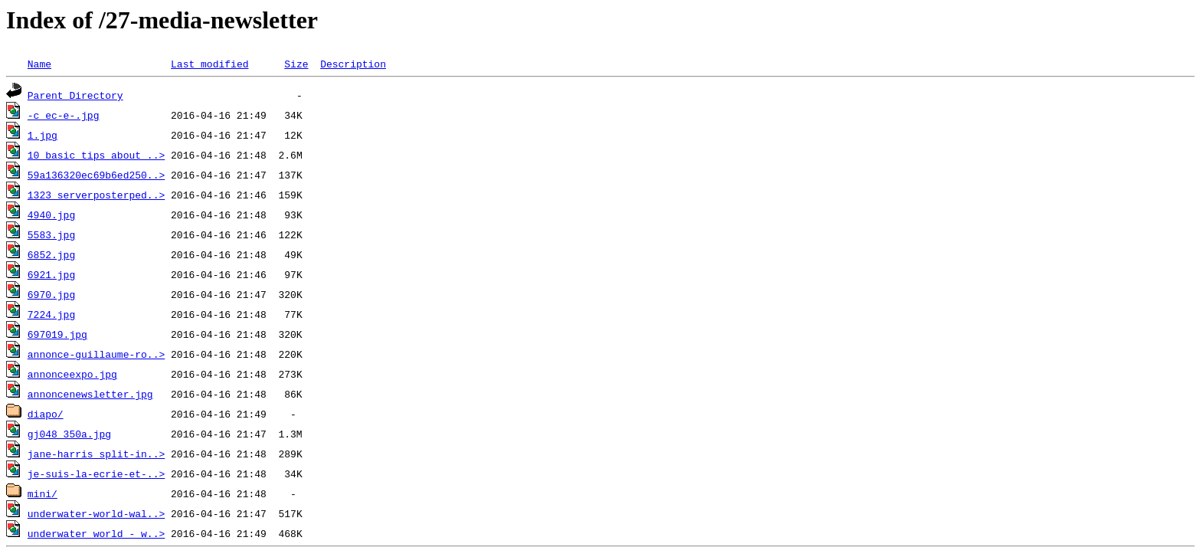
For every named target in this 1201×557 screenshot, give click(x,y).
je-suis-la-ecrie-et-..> (96, 473)
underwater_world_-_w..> (96, 533)
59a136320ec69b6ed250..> (96, 175)
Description (353, 63)
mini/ (42, 493)
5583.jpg (51, 234)
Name (39, 63)
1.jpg (42, 135)
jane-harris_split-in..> (96, 453)
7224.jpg (51, 314)
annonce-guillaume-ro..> (96, 354)
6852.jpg (51, 254)
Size (296, 63)
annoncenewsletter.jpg (90, 394)
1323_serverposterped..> (96, 195)
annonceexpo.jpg (72, 374)
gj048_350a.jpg (69, 434)
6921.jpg (51, 274)
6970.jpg (51, 294)
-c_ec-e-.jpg (64, 115)
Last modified (209, 63)
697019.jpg (57, 334)
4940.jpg (51, 214)
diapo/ (46, 414)
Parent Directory (75, 95)
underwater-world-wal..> (96, 513)
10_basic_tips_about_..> (96, 155)
